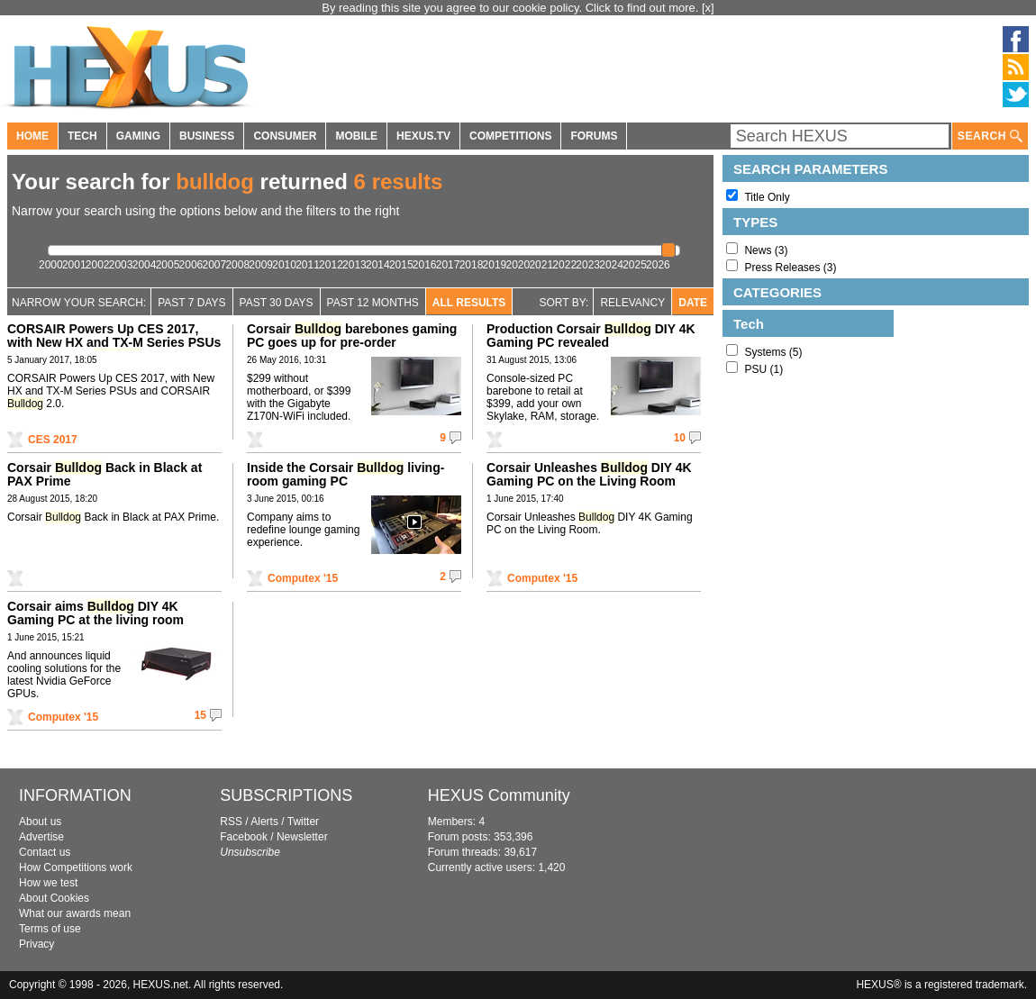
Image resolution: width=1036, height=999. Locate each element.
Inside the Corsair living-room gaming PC (345, 474)
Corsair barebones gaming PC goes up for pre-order (352, 336)
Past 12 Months (373, 302)
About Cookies (54, 898)
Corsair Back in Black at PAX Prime (104, 474)
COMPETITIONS (510, 136)
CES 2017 (52, 439)
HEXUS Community (499, 795)
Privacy (36, 944)
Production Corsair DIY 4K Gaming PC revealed (590, 336)
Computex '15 (303, 578)
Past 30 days (277, 302)
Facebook (244, 837)
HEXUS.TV (423, 136)
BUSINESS (206, 136)
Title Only (766, 197)
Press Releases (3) (790, 267)
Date (692, 302)
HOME (32, 136)
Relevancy (632, 302)
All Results (469, 302)
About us (40, 821)
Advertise (41, 837)
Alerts (264, 821)
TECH (82, 136)
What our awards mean (75, 913)
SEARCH (990, 136)
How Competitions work (75, 867)
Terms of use (50, 928)
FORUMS (593, 136)
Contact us (44, 852)
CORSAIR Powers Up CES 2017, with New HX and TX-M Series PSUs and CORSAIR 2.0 (114, 342)
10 (680, 437)
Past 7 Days (191, 302)
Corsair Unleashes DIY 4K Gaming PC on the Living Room (589, 474)
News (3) (765, 250)
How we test (48, 882)
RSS (231, 821)
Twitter (303, 821)
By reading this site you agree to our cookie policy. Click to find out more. (512, 7)
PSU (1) (763, 369)
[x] (708, 7)
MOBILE (356, 136)
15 (200, 715)
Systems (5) (773, 352)
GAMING (138, 136)
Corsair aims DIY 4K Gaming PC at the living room (95, 613)
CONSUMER (284, 136)
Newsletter (302, 837)
